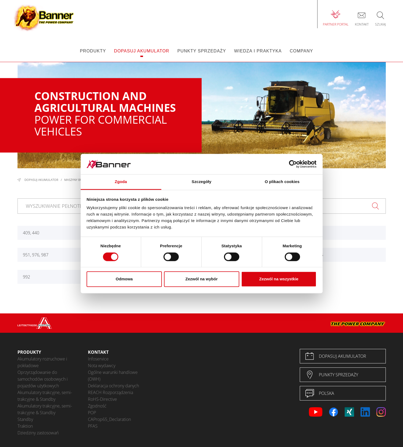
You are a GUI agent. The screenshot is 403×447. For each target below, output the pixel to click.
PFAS (93, 426)
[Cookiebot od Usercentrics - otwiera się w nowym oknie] (292, 164)
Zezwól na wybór (201, 279)
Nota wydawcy (101, 366)
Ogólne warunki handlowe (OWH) (113, 375)
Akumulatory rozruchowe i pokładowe (42, 362)
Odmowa (124, 279)
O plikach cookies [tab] (282, 182)
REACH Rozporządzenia (110, 392)
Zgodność (97, 406)
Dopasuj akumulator (41, 180)
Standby (25, 419)
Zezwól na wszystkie (278, 279)
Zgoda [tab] (121, 182)
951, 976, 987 (35, 255)
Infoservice (98, 359)
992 (26, 277)
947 (308, 233)
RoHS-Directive (102, 399)
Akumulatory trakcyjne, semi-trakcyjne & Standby (44, 395)
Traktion (25, 426)
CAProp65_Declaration (109, 419)
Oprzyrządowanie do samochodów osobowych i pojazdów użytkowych (42, 379)
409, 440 (31, 233)
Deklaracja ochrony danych (113, 386)
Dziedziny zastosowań (38, 433)
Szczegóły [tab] (201, 182)
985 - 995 (314, 255)
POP (92, 413)
